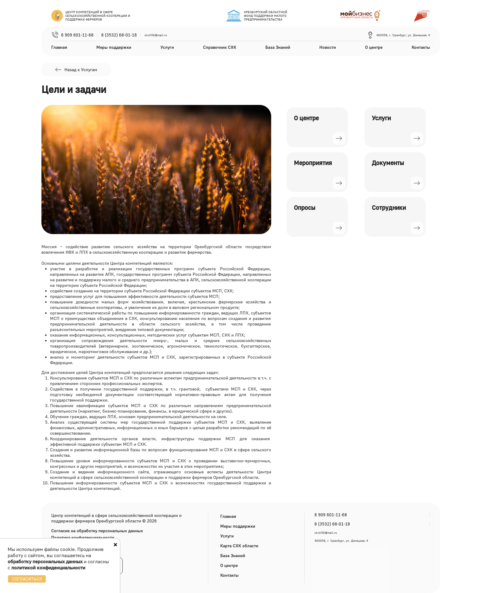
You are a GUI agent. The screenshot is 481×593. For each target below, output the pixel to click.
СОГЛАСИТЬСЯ (27, 578)
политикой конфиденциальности (48, 567)
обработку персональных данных (45, 561)
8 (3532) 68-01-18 (119, 35)
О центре (374, 47)
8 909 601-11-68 (77, 35)
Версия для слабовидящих (82, 550)
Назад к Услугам (76, 69)
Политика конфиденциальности (82, 537)
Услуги (167, 47)
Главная (59, 47)
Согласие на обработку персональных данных (97, 531)
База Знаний (277, 47)
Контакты (421, 47)
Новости (327, 47)
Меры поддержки (113, 47)
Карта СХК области (239, 545)
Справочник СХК (219, 47)
